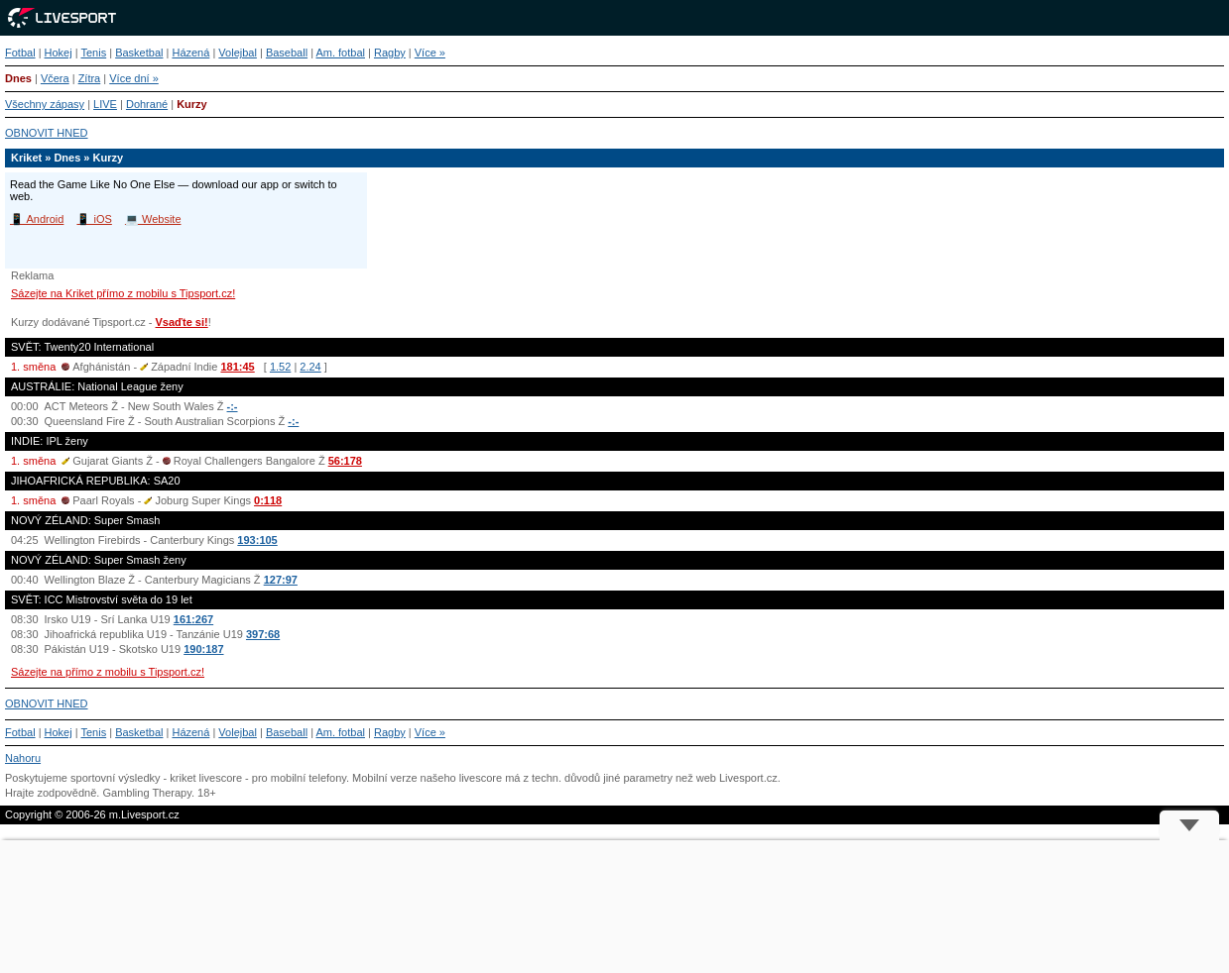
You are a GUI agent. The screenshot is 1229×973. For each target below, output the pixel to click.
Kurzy (192, 104)
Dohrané (147, 104)
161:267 (193, 619)
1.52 (280, 367)
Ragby (390, 52)
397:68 (263, 634)
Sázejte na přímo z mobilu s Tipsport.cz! (107, 672)
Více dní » (134, 78)
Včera (55, 78)
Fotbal (20, 52)
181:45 (237, 367)
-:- (232, 406)
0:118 (268, 500)
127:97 (281, 580)
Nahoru (23, 758)
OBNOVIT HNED (46, 133)
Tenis (93, 52)
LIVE (105, 104)
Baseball (286, 52)
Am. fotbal (340, 52)
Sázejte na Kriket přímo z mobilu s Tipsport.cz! (123, 293)
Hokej (58, 52)
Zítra (89, 78)
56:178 (345, 461)
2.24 (310, 367)
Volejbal (237, 52)
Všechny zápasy (44, 104)
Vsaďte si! (182, 322)
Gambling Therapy (146, 793)
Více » (430, 52)
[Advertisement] (615, 906)
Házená (190, 52)
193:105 (257, 540)
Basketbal (139, 52)
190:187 (203, 649)
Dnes (18, 78)
